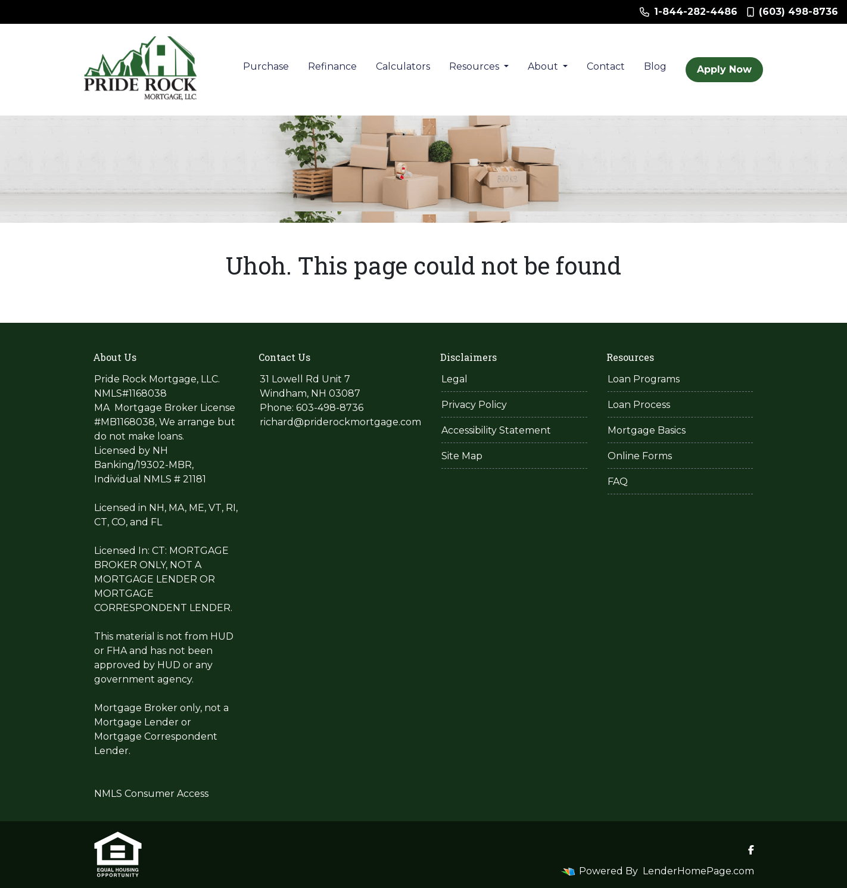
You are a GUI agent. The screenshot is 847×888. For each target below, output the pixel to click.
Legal (454, 379)
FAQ (618, 481)
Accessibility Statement (496, 430)
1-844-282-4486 (688, 11)
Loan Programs (644, 379)
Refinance (332, 66)
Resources (475, 66)
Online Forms (640, 456)
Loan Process (639, 404)
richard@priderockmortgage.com (340, 422)
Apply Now (724, 69)
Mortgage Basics (647, 430)
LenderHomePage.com (698, 871)
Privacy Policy (474, 404)
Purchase (266, 66)
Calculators (403, 66)
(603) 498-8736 (792, 11)
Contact (606, 66)
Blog (655, 66)
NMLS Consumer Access (151, 793)
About (544, 66)
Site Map (461, 456)
